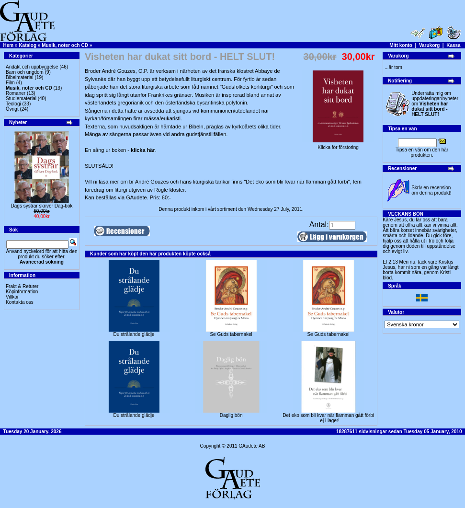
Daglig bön (231, 415)
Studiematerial (21, 98)
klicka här (143, 150)
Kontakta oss (20, 302)
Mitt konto (400, 45)
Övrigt (12, 109)
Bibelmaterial (20, 77)
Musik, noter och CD (65, 45)
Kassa (453, 45)
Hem (8, 45)
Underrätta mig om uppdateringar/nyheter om (434, 104)
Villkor (12, 297)
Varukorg (429, 45)
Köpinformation (22, 291)
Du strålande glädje (133, 334)
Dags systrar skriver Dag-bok (42, 205)
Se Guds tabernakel (231, 334)
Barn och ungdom (25, 72)
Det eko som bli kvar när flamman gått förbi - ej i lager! (328, 418)
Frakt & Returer (22, 286)
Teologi (13, 103)
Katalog (27, 45)
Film (10, 82)
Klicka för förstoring (338, 145)
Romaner (15, 93)
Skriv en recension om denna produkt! (431, 190)
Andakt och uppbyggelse (32, 66)
